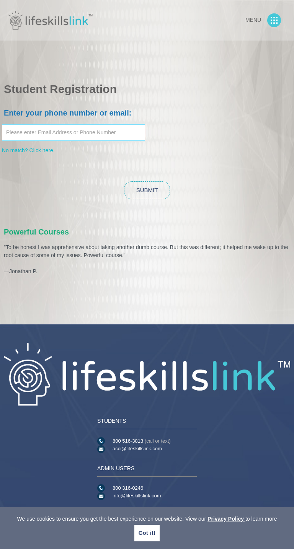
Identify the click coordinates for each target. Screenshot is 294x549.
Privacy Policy (226, 519)
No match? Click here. (28, 150)
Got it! (147, 533)
